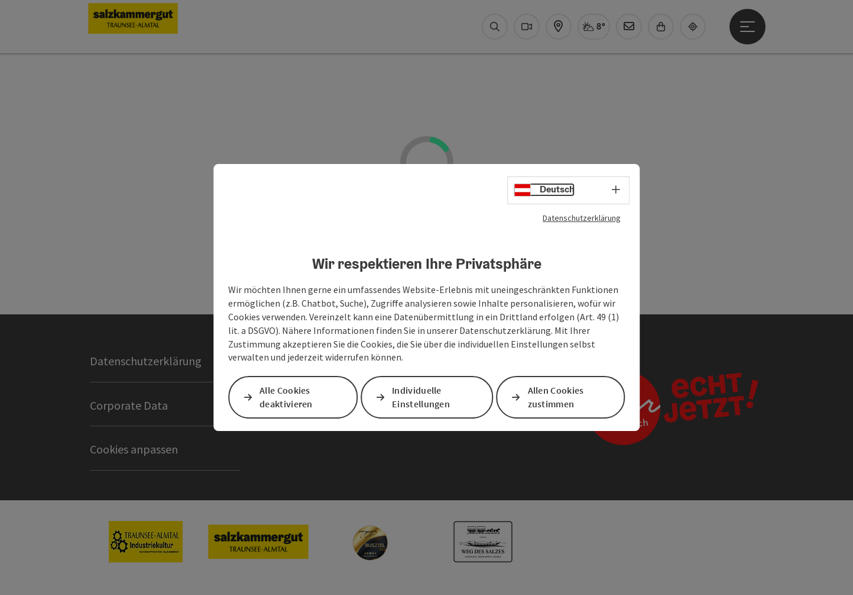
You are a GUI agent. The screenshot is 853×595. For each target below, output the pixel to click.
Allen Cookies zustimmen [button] (556, 397)
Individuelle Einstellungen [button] (421, 397)
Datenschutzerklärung (582, 218)
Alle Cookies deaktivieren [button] (286, 397)
